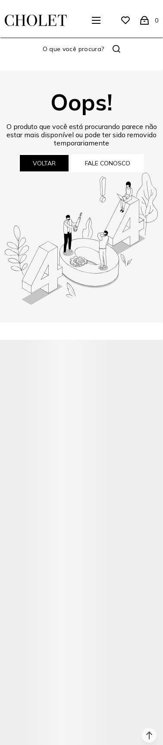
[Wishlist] (125, 20)
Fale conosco (107, 163)
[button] (149, 735)
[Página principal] (36, 20)
